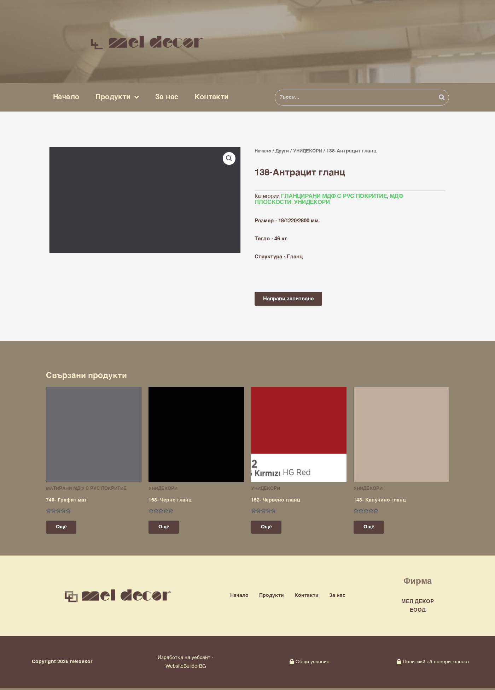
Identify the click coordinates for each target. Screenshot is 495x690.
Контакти (211, 97)
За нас (166, 97)
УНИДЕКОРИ (311, 151)
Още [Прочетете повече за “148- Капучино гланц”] (373, 528)
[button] (228, 158)
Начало (66, 97)
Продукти (117, 97)
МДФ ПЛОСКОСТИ (411, 196)
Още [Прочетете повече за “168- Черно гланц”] (168, 528)
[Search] (442, 97)
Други (284, 151)
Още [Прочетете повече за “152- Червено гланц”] (271, 528)
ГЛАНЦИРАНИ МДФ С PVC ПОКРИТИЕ (332, 196)
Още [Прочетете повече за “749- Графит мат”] (66, 528)
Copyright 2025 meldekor (62, 664)
